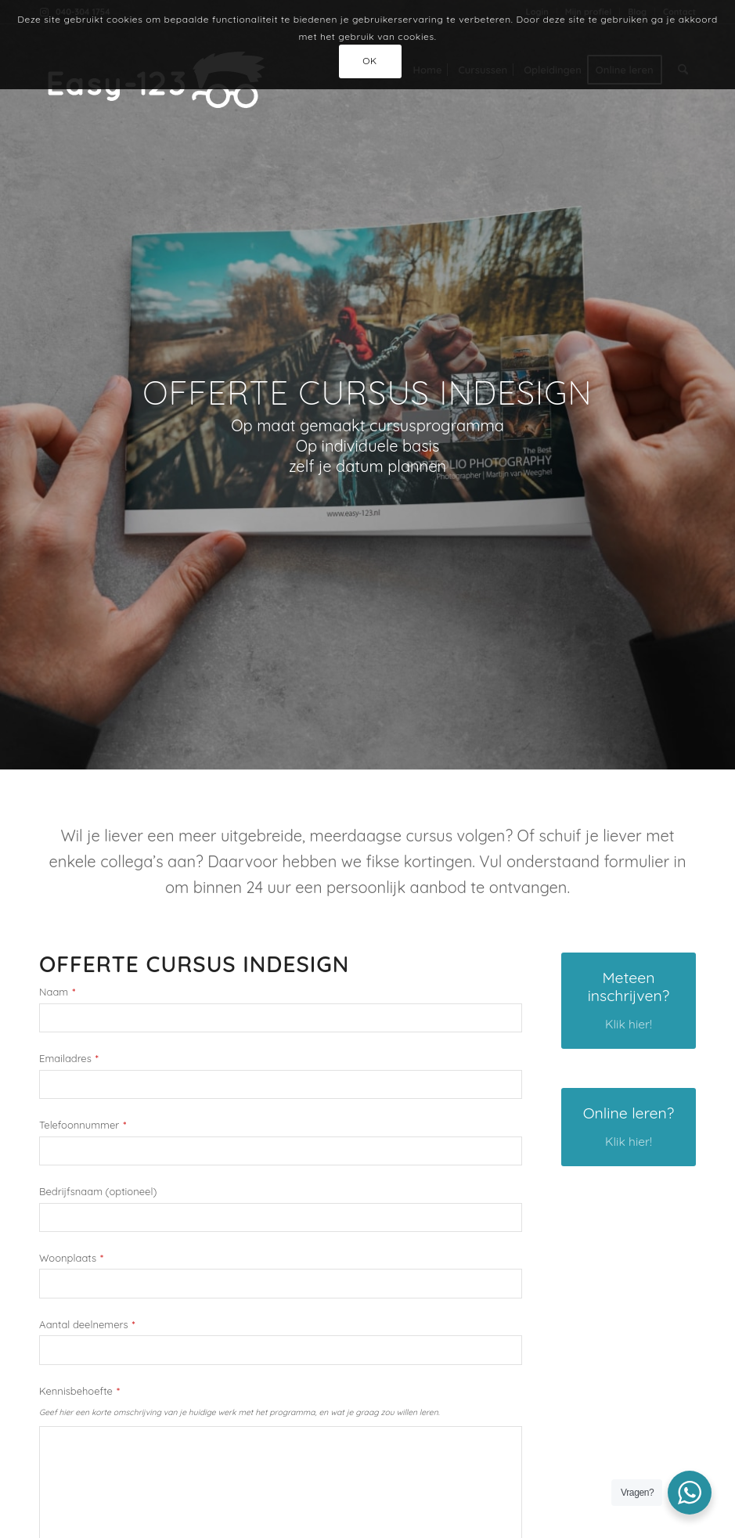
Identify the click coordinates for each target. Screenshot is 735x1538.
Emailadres (69, 1058)
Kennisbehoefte (79, 1391)
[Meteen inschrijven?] (628, 1001)
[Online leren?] (628, 1127)
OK (369, 61)
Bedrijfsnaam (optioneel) (98, 1192)
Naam (57, 992)
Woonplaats (71, 1258)
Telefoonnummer (82, 1125)
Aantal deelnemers (87, 1325)
